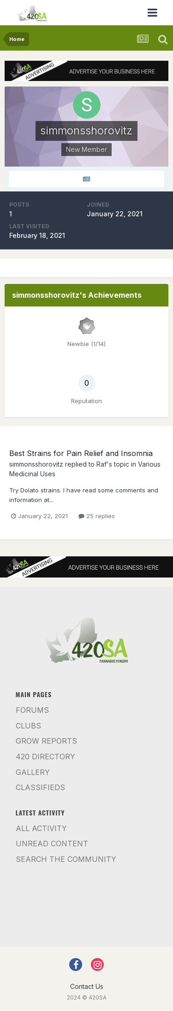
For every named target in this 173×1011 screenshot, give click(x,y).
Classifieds (40, 787)
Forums (32, 710)
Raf (101, 464)
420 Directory (45, 756)
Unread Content (52, 843)
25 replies (96, 516)
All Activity (41, 828)
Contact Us (86, 986)
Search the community (66, 859)
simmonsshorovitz (36, 464)
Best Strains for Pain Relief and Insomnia (81, 453)
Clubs (28, 725)
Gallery (33, 772)
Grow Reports (46, 740)
